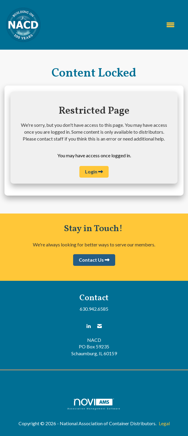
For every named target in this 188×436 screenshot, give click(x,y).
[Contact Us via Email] (99, 326)
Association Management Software (94, 404)
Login (91, 171)
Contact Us (91, 260)
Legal (164, 423)
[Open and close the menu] (111, 25)
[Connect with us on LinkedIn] (88, 326)
